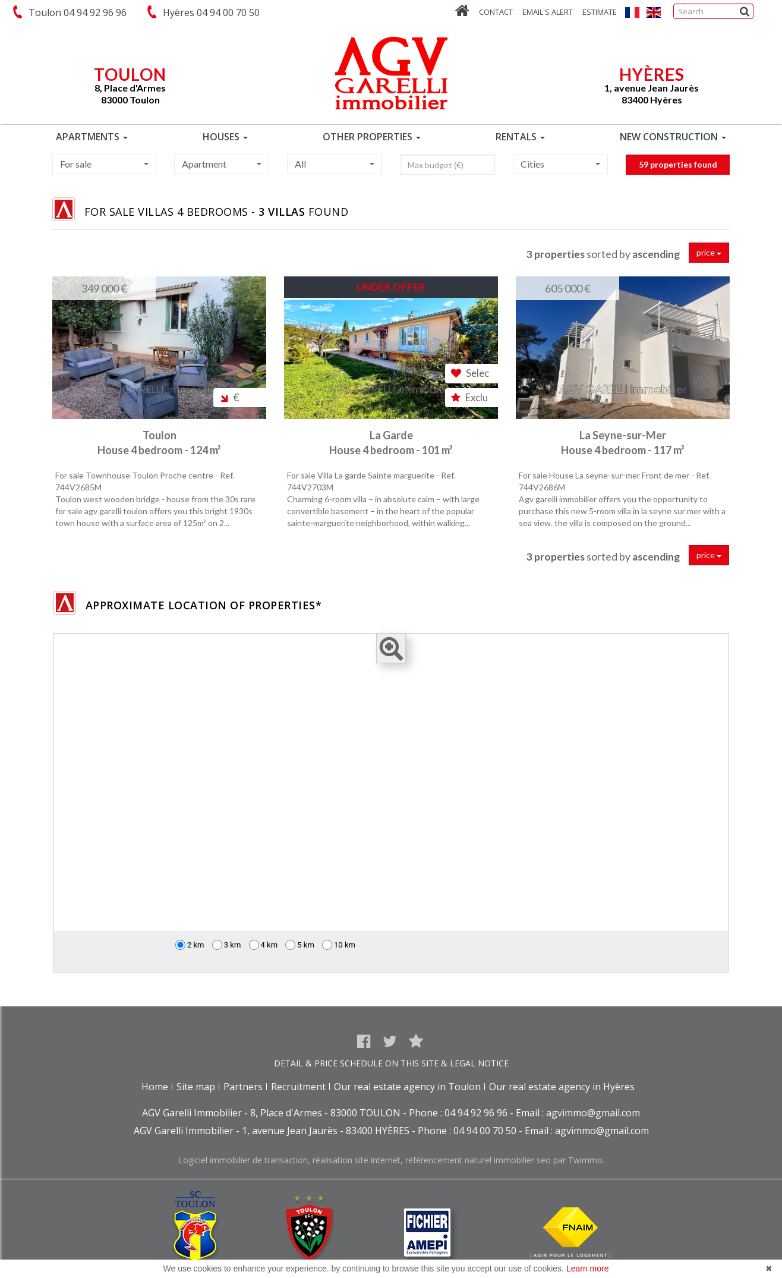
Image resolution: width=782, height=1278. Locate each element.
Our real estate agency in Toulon (407, 1086)
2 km (189, 945)
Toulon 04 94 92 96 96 (75, 12)
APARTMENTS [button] (92, 136)
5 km (299, 945)
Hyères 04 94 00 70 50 (209, 12)
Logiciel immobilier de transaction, (245, 1160)
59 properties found (678, 174)
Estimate (599, 12)
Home (154, 1086)
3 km (226, 945)
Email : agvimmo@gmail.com (578, 1112)
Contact (496, 12)
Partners (243, 1086)
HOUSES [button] (225, 136)
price (708, 252)
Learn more (587, 1268)
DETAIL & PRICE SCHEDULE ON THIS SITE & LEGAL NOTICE (391, 1063)
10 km (338, 945)
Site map (195, 1086)
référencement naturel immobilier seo (479, 1160)
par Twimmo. (578, 1160)
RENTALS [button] (520, 136)
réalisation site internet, (359, 1160)
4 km (263, 945)
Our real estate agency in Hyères (562, 1086)
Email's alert (547, 12)
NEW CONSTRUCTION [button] (673, 136)
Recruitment (298, 1086)
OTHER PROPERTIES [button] (372, 136)
